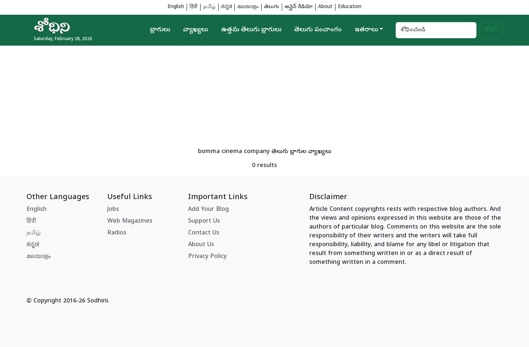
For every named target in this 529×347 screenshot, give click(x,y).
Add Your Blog (208, 210)
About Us (201, 245)
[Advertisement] (246, 97)
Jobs (113, 210)
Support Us (204, 221)
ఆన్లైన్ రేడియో (299, 7)
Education (349, 7)
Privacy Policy (207, 257)
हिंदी (194, 7)
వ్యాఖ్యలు (195, 30)
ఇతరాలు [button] (366, 30)
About (325, 7)
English (176, 7)
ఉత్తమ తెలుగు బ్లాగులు (251, 30)
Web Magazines (129, 221)
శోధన (491, 30)
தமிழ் (209, 7)
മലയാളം (248, 7)
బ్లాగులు (160, 30)
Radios (116, 233)
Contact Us (203, 233)
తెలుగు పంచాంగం (318, 30)
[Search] (436, 30)
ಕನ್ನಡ (226, 7)
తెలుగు (271, 7)
